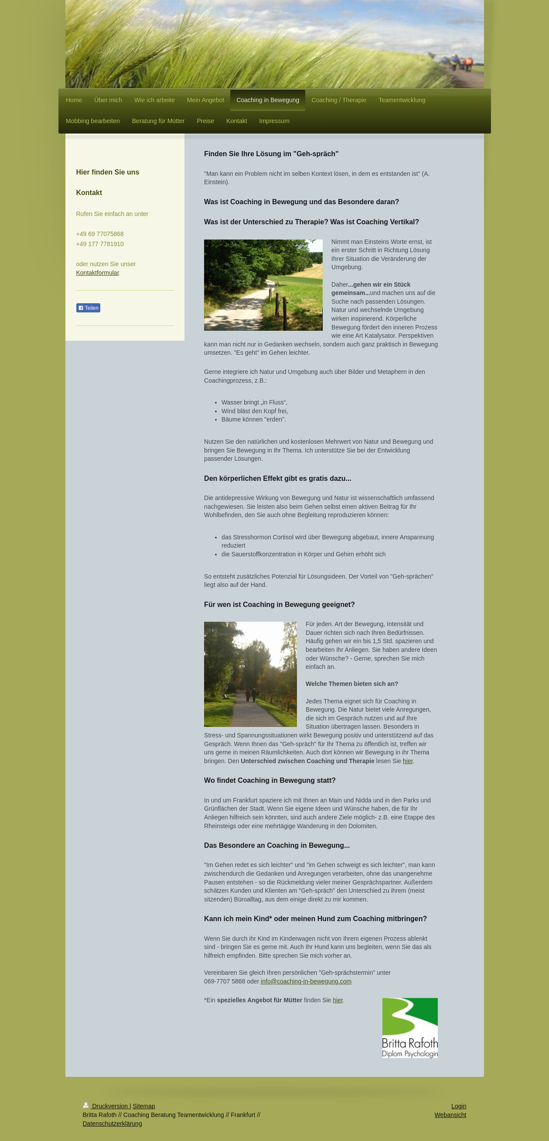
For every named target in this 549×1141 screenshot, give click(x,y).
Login (458, 1106)
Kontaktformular (97, 272)
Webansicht (451, 1114)
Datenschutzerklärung (112, 1123)
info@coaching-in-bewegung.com (306, 981)
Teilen (88, 308)
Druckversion (106, 1106)
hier (408, 760)
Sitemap (144, 1106)
